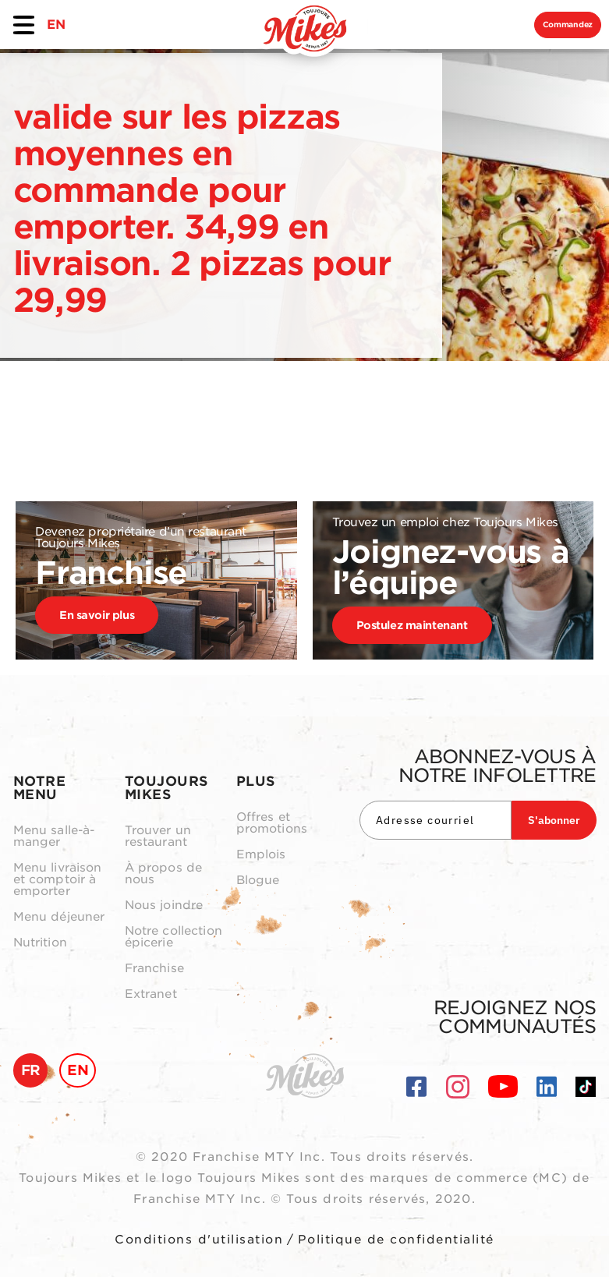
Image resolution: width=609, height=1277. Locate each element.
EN (56, 24)
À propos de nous (164, 874)
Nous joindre (164, 905)
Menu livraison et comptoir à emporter (57, 879)
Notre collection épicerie (173, 937)
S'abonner (554, 820)
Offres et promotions (272, 823)
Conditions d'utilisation (199, 1240)
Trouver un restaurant (158, 836)
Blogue (258, 880)
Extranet (151, 994)
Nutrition (40, 943)
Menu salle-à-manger (54, 836)
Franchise (154, 969)
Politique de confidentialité (396, 1240)
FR (31, 1070)
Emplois (261, 855)
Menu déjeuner (59, 917)
